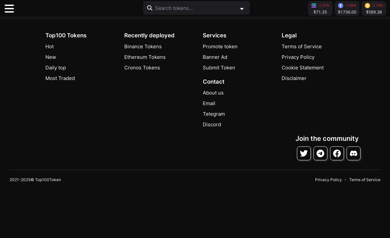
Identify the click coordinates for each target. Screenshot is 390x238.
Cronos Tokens (142, 67)
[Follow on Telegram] (320, 153)
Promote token (220, 46)
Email (209, 103)
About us (213, 93)
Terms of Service (302, 46)
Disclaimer (294, 78)
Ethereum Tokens (145, 57)
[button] (53, 8)
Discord (212, 124)
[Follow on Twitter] (304, 153)
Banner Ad (215, 57)
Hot (49, 46)
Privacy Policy (298, 57)
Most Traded (60, 78)
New (50, 57)
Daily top (55, 67)
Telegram (214, 114)
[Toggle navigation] (9, 8)
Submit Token (219, 67)
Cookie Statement (303, 67)
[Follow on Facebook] (337, 153)
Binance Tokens (143, 46)
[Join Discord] (354, 153)
